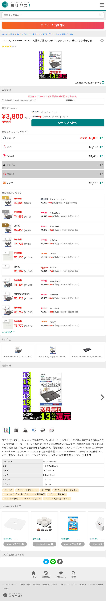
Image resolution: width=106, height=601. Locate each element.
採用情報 (36, 585)
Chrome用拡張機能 (96, 585)
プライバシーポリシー (68, 585)
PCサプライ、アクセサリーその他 (58, 34)
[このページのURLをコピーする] (60, 562)
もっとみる (8, 332)
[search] (101, 15)
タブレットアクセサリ (28, 490)
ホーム (5, 34)
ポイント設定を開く (53, 25)
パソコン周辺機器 (58, 494)
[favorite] (102, 41)
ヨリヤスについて (9, 585)
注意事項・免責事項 (50, 585)
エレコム (9, 490)
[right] (102, 397)
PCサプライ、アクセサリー (29, 34)
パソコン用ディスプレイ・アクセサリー (23, 498)
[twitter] (46, 562)
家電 (12, 34)
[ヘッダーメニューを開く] (101, 5)
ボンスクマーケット (49, 112)
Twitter (5, 589)
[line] (53, 562)
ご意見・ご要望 (24, 585)
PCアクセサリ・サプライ (66, 490)
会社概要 (83, 585)
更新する (70, 100)
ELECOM (46, 490)
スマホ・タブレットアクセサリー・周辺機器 (25, 494)
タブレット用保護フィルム (57, 498)
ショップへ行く (67, 122)
